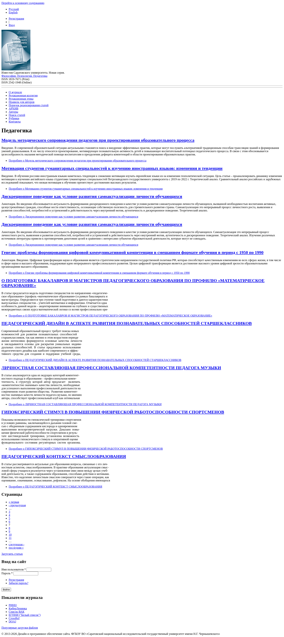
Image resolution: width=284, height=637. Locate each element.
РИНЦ (13, 605)
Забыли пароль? (18, 583)
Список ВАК (16, 611)
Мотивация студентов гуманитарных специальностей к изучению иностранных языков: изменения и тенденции (111, 168)
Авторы (13, 111)
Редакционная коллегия (23, 95)
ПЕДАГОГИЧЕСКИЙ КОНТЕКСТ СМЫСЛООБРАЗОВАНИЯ (63, 456)
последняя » (16, 547)
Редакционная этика (21, 98)
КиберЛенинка (18, 608)
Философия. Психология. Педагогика (24, 75)
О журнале (15, 92)
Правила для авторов (21, 102)
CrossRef (14, 618)
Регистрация (16, 18)
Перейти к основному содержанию (22, 3)
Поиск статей (17, 115)
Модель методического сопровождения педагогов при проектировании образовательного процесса (97, 140)
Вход (12, 25)
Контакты (15, 121)
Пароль (7, 573)
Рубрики (14, 118)
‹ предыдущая (17, 505)
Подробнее (77, 160)
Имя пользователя (13, 569)
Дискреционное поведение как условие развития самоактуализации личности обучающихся (91, 196)
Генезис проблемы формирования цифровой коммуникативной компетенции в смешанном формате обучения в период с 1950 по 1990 (132, 252)
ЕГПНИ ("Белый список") (25, 615)
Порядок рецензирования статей (29, 105)
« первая (14, 502)
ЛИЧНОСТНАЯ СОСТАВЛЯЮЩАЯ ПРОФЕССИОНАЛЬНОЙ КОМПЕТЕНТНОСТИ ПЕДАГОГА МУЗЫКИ (111, 367)
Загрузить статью (12, 553)
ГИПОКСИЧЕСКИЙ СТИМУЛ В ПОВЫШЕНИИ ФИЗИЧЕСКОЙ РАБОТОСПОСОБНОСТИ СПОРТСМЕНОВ (112, 412)
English (13, 12)
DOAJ (12, 621)
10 (10, 534)
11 (10, 537)
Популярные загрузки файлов (19, 627)
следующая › (16, 544)
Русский (14, 9)
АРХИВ (13, 108)
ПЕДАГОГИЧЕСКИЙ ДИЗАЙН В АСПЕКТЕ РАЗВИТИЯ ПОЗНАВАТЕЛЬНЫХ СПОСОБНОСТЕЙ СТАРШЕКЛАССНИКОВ (126, 323)
